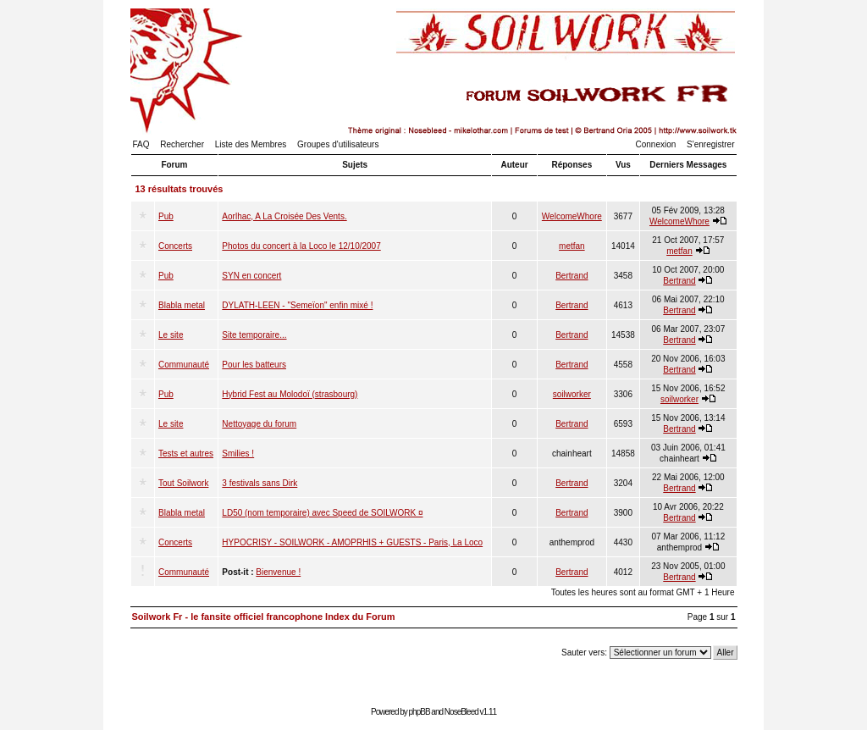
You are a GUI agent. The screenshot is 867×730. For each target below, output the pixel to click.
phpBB (419, 711)
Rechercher (182, 144)
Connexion (656, 144)
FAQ (141, 144)
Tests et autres (185, 453)
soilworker (572, 394)
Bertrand (571, 275)
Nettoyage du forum (259, 424)
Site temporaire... (254, 335)
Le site (170, 335)
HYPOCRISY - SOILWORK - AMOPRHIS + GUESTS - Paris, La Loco (352, 542)
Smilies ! (238, 453)
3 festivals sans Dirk (259, 483)
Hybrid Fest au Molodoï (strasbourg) (289, 394)
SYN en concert (251, 275)
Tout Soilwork (183, 483)
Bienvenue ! (278, 572)
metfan (572, 246)
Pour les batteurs (254, 364)
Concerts (175, 246)
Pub (166, 216)
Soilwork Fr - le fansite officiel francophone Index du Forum (263, 616)
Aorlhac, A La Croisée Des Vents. (284, 216)
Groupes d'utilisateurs (337, 144)
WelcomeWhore (572, 216)
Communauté (183, 364)
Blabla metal (181, 305)
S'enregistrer (710, 144)
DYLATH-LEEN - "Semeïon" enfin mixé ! (297, 305)
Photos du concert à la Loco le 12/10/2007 (301, 246)
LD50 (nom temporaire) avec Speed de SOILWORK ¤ (322, 512)
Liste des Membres (250, 144)
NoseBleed (461, 711)
